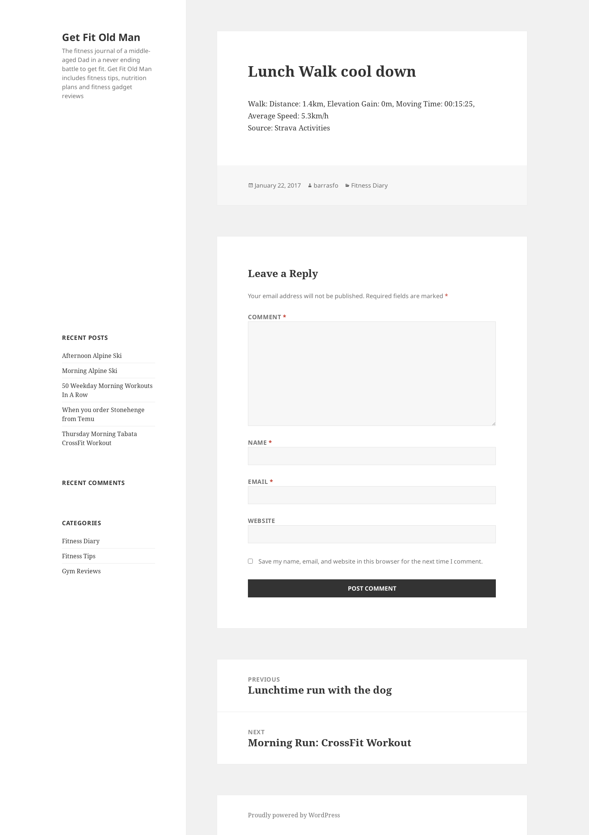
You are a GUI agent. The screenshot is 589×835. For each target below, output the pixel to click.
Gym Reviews (81, 571)
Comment (267, 317)
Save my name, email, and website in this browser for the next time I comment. (370, 561)
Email (260, 481)
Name (260, 442)
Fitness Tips (78, 556)
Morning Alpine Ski (89, 371)
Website (261, 521)
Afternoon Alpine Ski (92, 356)
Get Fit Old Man (101, 37)
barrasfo (326, 185)
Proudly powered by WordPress (294, 815)
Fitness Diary (81, 541)
